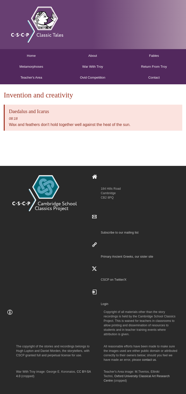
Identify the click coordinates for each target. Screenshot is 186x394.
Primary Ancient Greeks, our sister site (127, 256)
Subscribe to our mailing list (119, 232)
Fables (154, 56)
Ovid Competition (92, 77)
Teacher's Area (31, 77)
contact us (149, 360)
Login (104, 304)
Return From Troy (154, 66)
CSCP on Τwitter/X (114, 279)
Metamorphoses (31, 66)
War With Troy (92, 66)
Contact (154, 77)
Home (31, 56)
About (92, 56)
